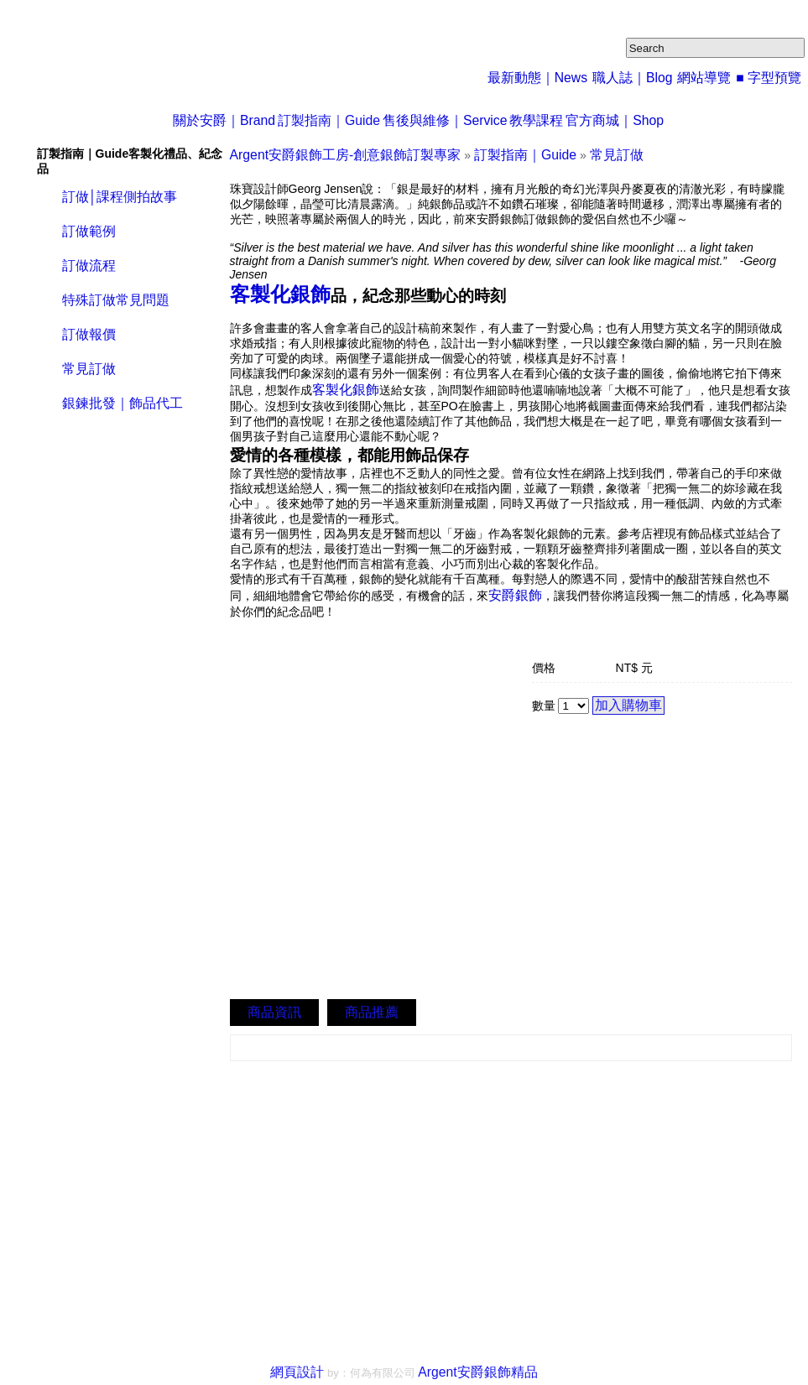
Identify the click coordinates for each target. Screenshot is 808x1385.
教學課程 (547, 120)
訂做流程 (87, 261)
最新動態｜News (557, 76)
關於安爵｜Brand (198, 120)
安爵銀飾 (511, 584)
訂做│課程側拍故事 (116, 196)
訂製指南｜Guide (315, 120)
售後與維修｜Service (443, 120)
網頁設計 (308, 1368)
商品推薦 (361, 1008)
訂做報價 (87, 327)
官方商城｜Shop (641, 120)
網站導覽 (710, 76)
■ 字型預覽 (770, 76)
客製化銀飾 (270, 289)
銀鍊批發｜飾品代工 (118, 392)
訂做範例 (87, 228)
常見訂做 (87, 359)
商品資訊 (271, 1008)
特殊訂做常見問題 (112, 294)
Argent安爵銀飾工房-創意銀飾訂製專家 (331, 153)
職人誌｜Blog (642, 76)
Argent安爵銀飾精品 (472, 1368)
